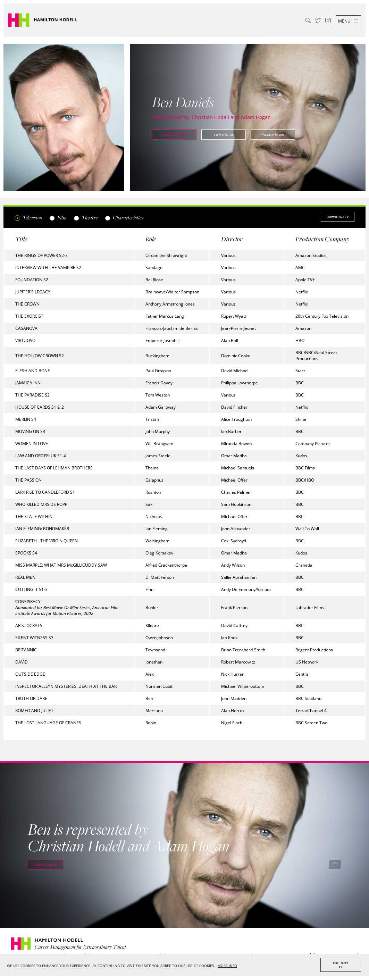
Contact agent (174, 134)
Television (28, 217)
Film (58, 217)
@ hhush (273, 134)
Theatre (86, 217)
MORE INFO (227, 966)
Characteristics (123, 217)
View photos (224, 134)
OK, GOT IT (341, 965)
